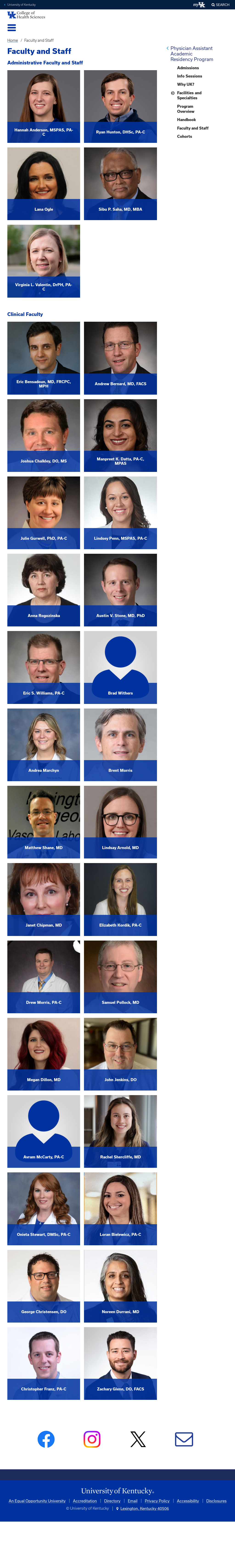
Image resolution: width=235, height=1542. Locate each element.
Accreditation (85, 1501)
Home (12, 40)
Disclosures (216, 1501)
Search (222, 5)
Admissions (188, 68)
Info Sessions (189, 76)
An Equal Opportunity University (37, 1501)
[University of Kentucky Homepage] (117, 1491)
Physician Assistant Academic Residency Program (192, 53)
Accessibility (188, 1501)
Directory (112, 1501)
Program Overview (185, 109)
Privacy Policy (157, 1501)
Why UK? (185, 84)
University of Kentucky (21, 4)
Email (132, 1501)
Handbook (186, 120)
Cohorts (184, 136)
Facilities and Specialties (189, 95)
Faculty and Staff (193, 128)
